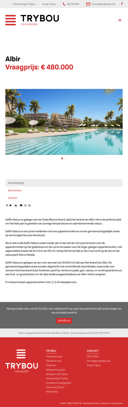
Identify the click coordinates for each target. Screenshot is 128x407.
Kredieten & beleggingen (58, 383)
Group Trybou (93, 365)
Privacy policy (117, 403)
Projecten (51, 365)
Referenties (52, 391)
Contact (12, 198)
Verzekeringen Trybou (57, 378)
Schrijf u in (64, 320)
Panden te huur (54, 361)
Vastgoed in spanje (55, 369)
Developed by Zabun (91, 403)
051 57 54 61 (92, 356)
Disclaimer (105, 403)
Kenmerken (14, 190)
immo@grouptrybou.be (98, 361)
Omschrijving (16, 183)
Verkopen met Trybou (57, 374)
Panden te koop (54, 356)
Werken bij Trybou (55, 387)
